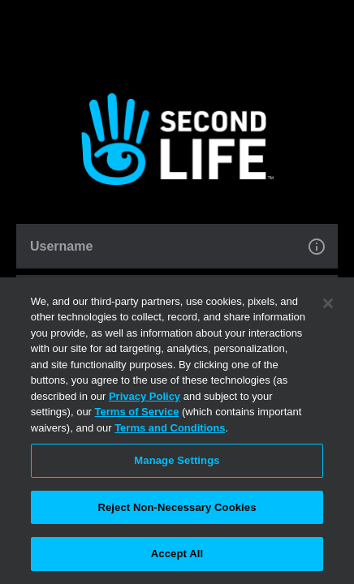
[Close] (328, 303)
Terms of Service (137, 412)
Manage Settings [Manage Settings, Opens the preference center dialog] (176, 460)
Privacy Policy (144, 396)
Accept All (177, 554)
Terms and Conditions (169, 428)
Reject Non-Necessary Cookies (176, 507)
